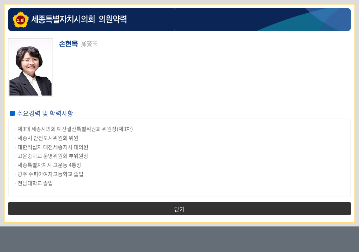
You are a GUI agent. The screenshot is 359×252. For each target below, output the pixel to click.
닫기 (179, 209)
